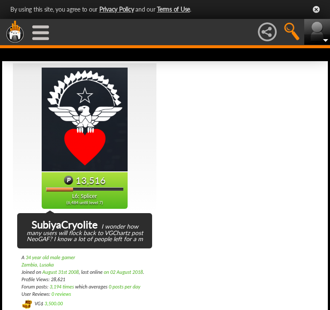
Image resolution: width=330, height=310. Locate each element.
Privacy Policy (116, 9)
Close (316, 9)
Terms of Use (173, 9)
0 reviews (61, 294)
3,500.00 (53, 304)
